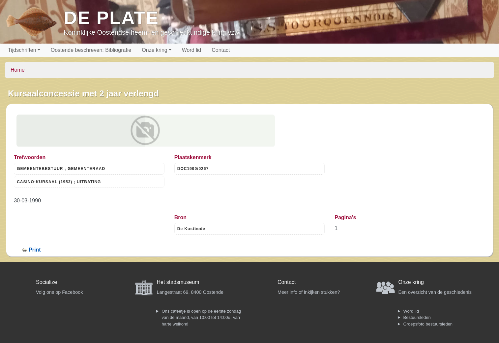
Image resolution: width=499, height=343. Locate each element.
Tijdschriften (22, 50)
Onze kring (154, 50)
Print (35, 250)
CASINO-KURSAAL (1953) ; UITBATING (59, 182)
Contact (221, 50)
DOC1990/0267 (193, 168)
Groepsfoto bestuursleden (428, 324)
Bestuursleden (417, 317)
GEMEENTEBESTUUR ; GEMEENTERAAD (61, 168)
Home (18, 70)
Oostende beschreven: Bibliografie (91, 50)
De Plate (111, 17)
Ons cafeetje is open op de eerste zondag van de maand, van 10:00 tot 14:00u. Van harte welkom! (201, 317)
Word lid (191, 50)
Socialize (46, 282)
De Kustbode (191, 228)
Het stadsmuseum (178, 282)
